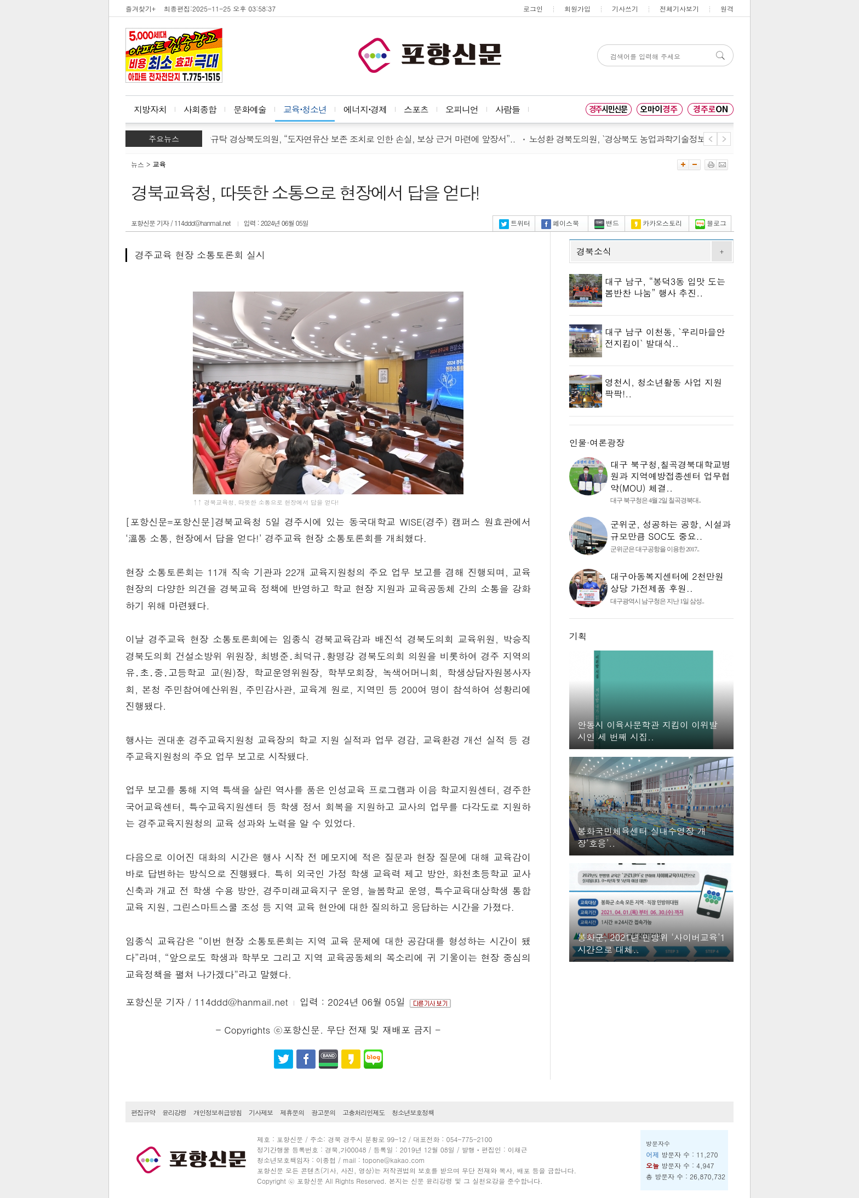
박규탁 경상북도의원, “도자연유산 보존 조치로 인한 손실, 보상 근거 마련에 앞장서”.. (361, 139)
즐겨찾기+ (140, 8)
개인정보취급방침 (217, 1112)
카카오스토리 (656, 222)
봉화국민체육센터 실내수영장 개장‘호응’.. (641, 837)
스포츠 (416, 109)
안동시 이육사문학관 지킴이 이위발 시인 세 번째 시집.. (647, 730)
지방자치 (150, 109)
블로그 (710, 222)
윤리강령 (174, 1112)
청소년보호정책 (413, 1112)
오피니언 (461, 109)
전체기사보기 (679, 8)
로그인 (533, 8)
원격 (727, 8)
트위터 (514, 222)
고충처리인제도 (363, 1112)
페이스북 (560, 222)
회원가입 (577, 8)
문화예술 (249, 109)
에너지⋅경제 (365, 109)
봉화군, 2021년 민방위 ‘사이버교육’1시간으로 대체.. (651, 943)
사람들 (507, 109)
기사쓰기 (625, 8)
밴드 (606, 222)
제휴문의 (292, 1112)
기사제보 (261, 1112)
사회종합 (200, 109)
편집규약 (143, 1112)
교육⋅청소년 (305, 109)
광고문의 (323, 1112)
